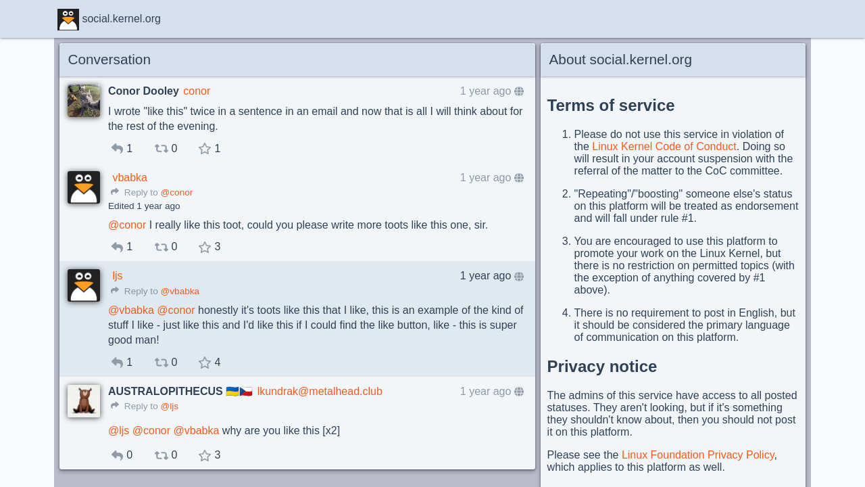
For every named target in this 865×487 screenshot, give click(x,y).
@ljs (169, 406)
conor (196, 91)
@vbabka (179, 291)
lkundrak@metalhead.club (319, 391)
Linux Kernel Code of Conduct (664, 146)
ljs (117, 275)
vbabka (129, 177)
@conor (176, 192)
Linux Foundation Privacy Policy (698, 455)
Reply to (134, 192)
